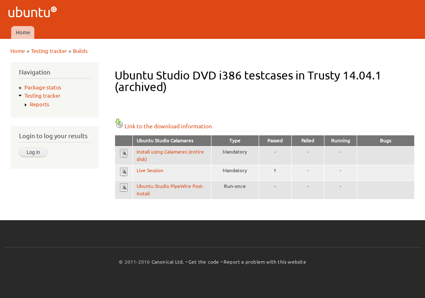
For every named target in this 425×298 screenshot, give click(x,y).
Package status (42, 87)
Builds (80, 51)
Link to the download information (163, 126)
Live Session (150, 170)
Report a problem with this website (264, 261)
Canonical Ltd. (167, 261)
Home (23, 32)
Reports (39, 104)
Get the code (203, 261)
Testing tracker (49, 51)
